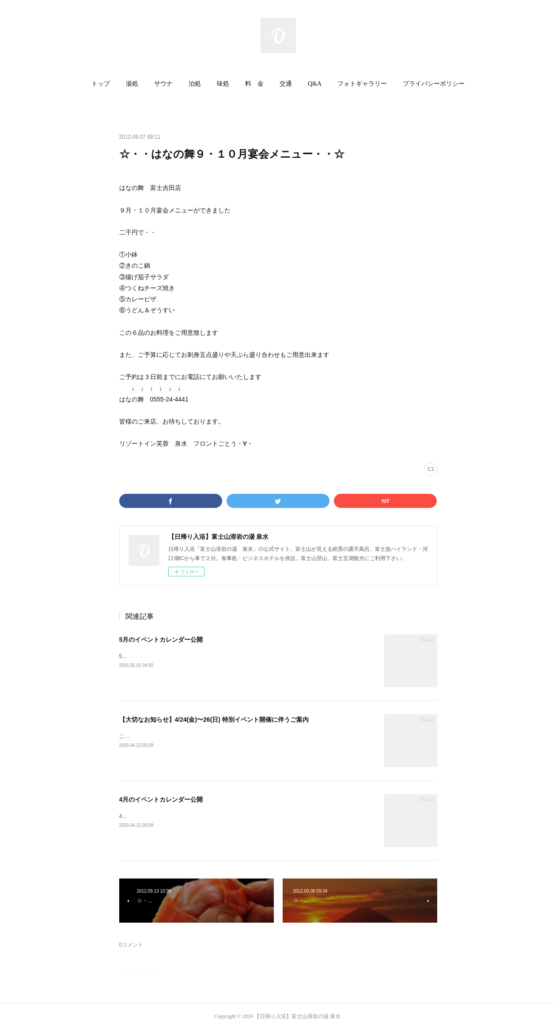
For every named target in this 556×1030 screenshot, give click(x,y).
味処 (223, 83)
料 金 (254, 83)
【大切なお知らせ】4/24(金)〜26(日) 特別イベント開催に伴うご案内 (214, 719)
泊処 (195, 83)
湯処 (132, 83)
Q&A (314, 83)
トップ (100, 83)
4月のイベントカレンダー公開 (161, 799)
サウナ (163, 83)
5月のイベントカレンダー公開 (161, 639)
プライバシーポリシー (434, 83)
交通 (286, 83)
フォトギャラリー (362, 83)
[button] (100, 84)
